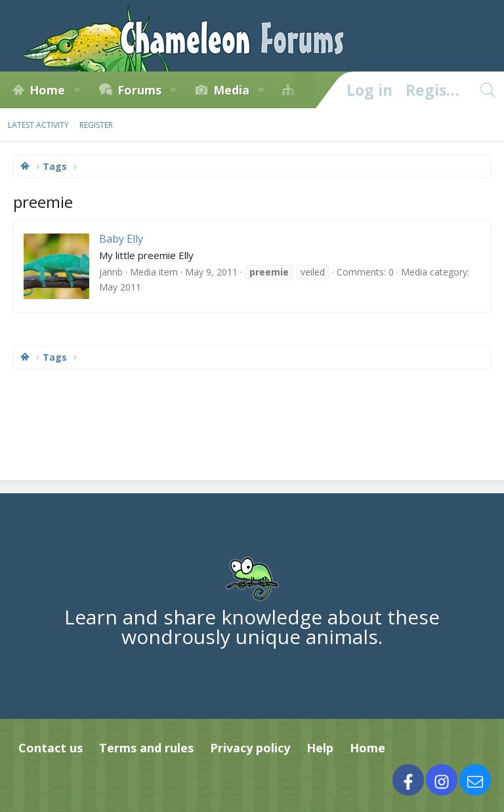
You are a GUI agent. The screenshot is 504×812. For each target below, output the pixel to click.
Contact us (50, 748)
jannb (111, 272)
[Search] (487, 89)
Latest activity (38, 125)
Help (319, 748)
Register (96, 125)
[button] (76, 89)
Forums (139, 90)
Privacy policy (250, 748)
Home (47, 90)
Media (231, 90)
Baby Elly (121, 239)
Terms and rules (146, 748)
